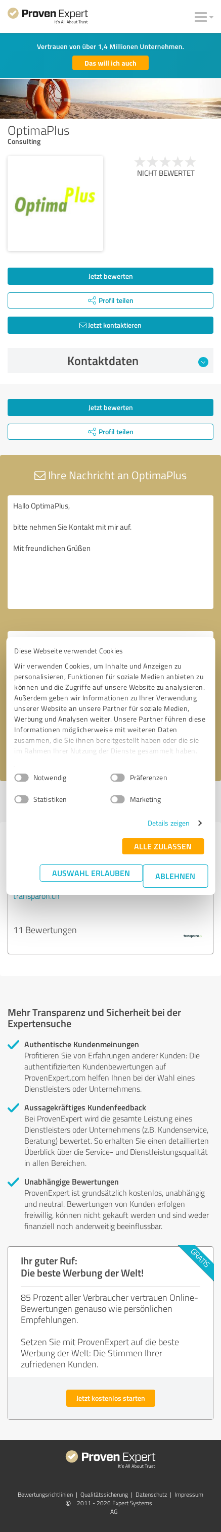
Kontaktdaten (137, 360)
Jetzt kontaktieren (110, 325)
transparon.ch (36, 895)
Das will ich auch (110, 63)
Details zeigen (169, 823)
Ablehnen (175, 876)
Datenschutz (151, 1494)
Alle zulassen (163, 846)
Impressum (188, 1494)
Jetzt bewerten (111, 276)
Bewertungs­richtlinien (45, 1494)
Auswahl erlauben (91, 873)
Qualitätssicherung (104, 1494)
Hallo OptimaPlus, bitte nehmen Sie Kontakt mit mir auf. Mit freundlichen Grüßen (110, 552)
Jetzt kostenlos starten (110, 1398)
